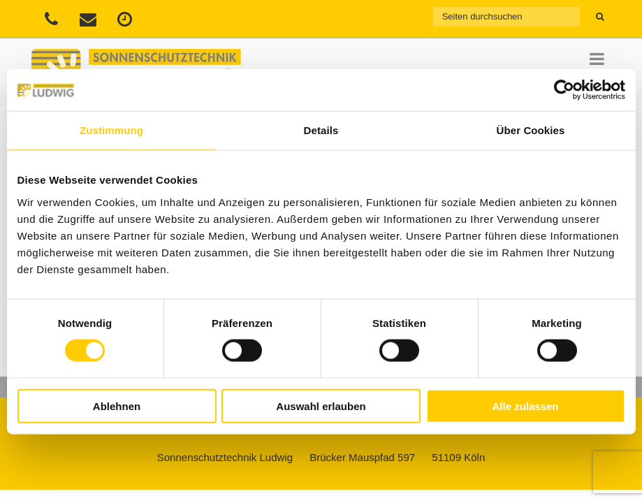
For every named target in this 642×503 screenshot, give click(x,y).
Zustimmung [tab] (111, 130)
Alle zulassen (525, 405)
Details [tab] (321, 130)
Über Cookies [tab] (531, 130)
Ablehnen (116, 405)
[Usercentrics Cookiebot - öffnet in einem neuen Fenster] (564, 90)
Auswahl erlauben (320, 405)
